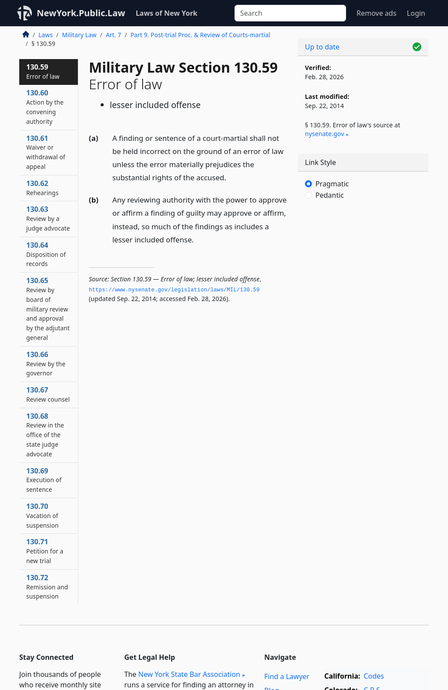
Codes (374, 676)
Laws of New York (166, 13)
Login (416, 13)
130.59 (43, 71)
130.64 (46, 254)
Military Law (79, 35)
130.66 (46, 364)
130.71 (44, 551)
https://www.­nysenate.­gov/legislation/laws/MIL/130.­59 (174, 290)
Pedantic (329, 195)
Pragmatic (332, 184)
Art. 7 (113, 35)
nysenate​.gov (324, 134)
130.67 (48, 394)
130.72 (47, 587)
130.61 (45, 152)
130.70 (42, 515)
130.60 (44, 106)
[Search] (290, 13)
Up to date (322, 47)
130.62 (42, 188)
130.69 (43, 480)
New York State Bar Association (189, 674)
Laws (45, 35)
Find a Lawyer (286, 676)
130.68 (45, 434)
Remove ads (376, 13)
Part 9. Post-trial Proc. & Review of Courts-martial (200, 35)
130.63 (48, 218)
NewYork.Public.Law (81, 13)
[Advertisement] (363, 275)
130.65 (48, 309)
